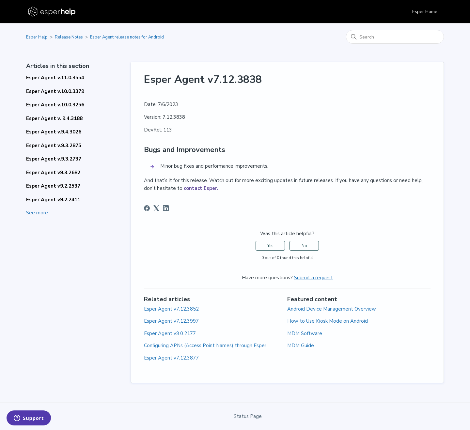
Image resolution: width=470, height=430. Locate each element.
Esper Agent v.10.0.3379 (55, 91)
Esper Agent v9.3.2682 (53, 172)
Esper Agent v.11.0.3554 (55, 77)
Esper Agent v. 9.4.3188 (54, 118)
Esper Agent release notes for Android (127, 37)
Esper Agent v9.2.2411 (53, 199)
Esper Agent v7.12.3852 (171, 309)
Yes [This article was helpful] (270, 245)
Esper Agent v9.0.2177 (170, 333)
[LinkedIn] (166, 208)
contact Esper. (201, 188)
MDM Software (304, 333)
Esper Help (37, 37)
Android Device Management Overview (331, 309)
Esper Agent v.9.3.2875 (53, 145)
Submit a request (313, 277)
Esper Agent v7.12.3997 (171, 321)
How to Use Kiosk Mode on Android (327, 321)
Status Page (248, 416)
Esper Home (424, 11)
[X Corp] (156, 208)
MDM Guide (300, 345)
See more (37, 212)
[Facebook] (147, 208)
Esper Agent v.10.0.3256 (55, 104)
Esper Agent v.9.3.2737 (53, 159)
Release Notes (69, 37)
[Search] (395, 36)
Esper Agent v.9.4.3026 (53, 132)
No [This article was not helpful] (304, 245)
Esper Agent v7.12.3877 (171, 358)
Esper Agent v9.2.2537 (53, 186)
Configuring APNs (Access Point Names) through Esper (205, 345)
